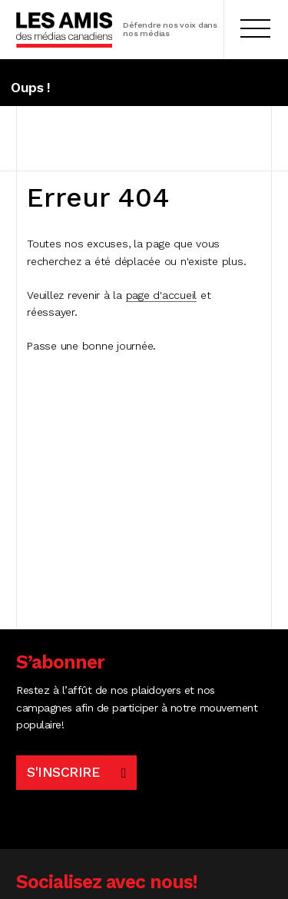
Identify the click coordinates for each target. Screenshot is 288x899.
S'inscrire (63, 772)
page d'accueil (161, 295)
